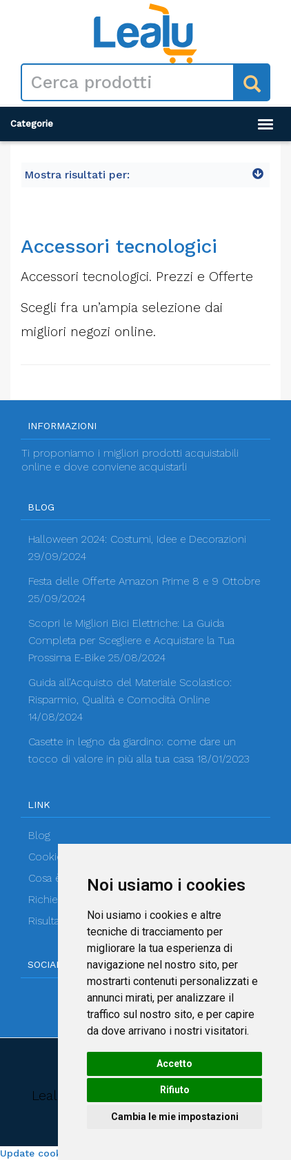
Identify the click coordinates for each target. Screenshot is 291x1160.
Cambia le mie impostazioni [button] (175, 1116)
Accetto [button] (174, 1063)
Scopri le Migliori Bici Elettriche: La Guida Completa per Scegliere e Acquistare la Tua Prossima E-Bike (131, 640)
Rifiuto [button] (175, 1089)
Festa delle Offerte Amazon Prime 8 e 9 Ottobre (144, 581)
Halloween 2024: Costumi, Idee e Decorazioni (137, 539)
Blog (39, 835)
